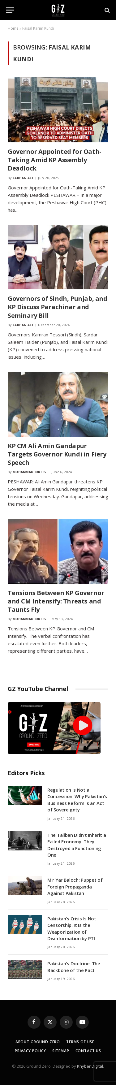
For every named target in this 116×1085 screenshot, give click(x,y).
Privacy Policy (30, 1050)
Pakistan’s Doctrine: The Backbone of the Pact (73, 966)
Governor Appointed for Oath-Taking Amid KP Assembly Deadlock (54, 159)
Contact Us (88, 1050)
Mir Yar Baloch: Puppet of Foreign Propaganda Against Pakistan (75, 886)
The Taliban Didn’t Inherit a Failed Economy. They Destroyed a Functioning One (76, 845)
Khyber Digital (90, 1066)
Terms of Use (80, 1041)
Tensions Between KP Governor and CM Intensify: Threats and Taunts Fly (56, 601)
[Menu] (10, 10)
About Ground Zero (37, 1041)
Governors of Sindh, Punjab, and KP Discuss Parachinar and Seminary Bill (57, 306)
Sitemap (60, 1050)
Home (13, 28)
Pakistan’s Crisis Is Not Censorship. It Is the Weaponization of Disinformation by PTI (71, 928)
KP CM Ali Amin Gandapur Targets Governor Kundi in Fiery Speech (57, 454)
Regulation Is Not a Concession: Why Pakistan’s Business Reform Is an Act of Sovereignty (77, 800)
